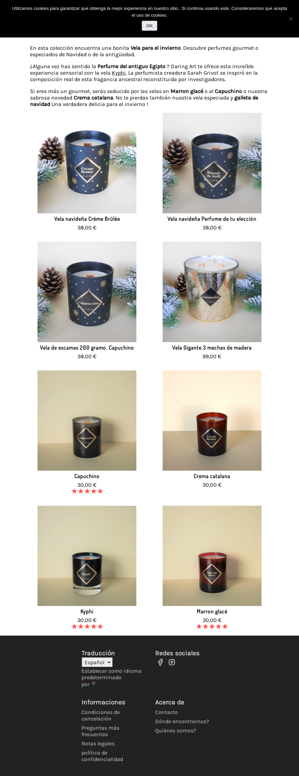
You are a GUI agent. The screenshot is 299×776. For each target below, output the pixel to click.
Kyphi (119, 73)
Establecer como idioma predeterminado (111, 674)
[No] (290, 18)
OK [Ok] (149, 25)
